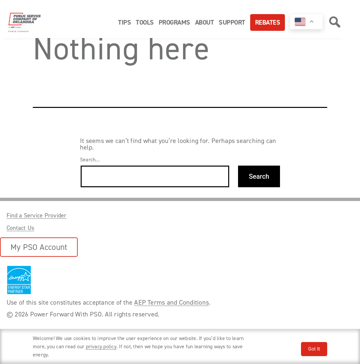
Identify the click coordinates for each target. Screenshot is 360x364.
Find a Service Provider (37, 215)
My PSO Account (38, 247)
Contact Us (20, 228)
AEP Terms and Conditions (171, 302)
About (204, 22)
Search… (90, 159)
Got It (314, 348)
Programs (174, 22)
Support (232, 22)
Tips (124, 22)
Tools (145, 22)
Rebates (267, 22)
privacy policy (101, 346)
